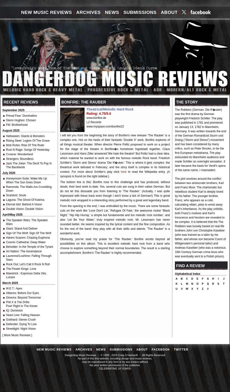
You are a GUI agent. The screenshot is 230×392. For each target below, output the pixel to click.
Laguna (11, 200)
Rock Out (12, 264)
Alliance (11, 293)
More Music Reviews (17, 335)
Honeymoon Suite (17, 178)
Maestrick (12, 273)
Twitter (181, 349)
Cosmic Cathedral (17, 242)
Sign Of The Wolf (17, 233)
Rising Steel (13, 140)
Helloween (12, 136)
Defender (12, 324)
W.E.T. (10, 288)
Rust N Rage (14, 149)
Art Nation (12, 251)
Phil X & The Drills (17, 302)
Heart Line (12, 315)
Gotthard (11, 319)
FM (8, 125)
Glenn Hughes (15, 120)
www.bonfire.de (96, 118)
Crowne (11, 154)
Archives (88, 12)
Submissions (140, 12)
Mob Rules (13, 145)
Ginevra (11, 297)
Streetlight (12, 328)
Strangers (12, 159)
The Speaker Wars (18, 220)
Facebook (161, 349)
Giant (9, 228)
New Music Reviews (46, 12)
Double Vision (15, 209)
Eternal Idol (13, 204)
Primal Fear (13, 115)
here (123, 171)
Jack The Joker (15, 163)
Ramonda (12, 187)
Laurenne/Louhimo (18, 256)
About (169, 12)
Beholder (11, 246)
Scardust (11, 195)
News (112, 12)
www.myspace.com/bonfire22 (105, 126)
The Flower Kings (17, 269)
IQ (7, 310)
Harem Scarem (15, 237)
